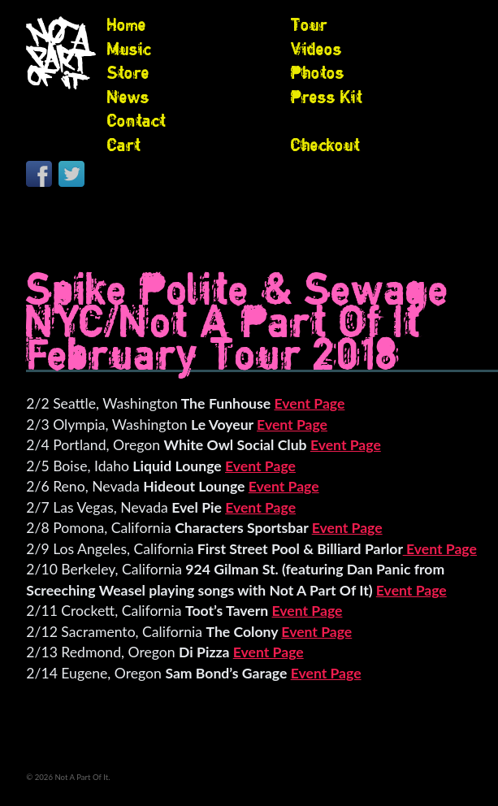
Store (128, 72)
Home (126, 24)
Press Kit (326, 96)
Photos (317, 72)
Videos (316, 48)
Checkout (325, 144)
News (128, 96)
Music (129, 48)
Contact (136, 120)
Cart (124, 144)
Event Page (309, 403)
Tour (309, 24)
